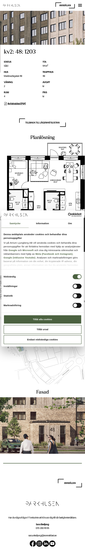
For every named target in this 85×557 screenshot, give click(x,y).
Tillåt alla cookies (42, 319)
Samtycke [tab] (14, 223)
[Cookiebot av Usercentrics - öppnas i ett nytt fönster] (67, 215)
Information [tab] (42, 223)
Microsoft (28, 250)
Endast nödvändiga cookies (42, 339)
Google (13, 250)
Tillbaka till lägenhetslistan (42, 122)
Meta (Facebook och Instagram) (54, 254)
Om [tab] (70, 223)
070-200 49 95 (42, 528)
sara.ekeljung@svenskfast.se (42, 535)
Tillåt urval (42, 329)
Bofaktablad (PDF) (15, 103)
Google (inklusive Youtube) (19, 257)
